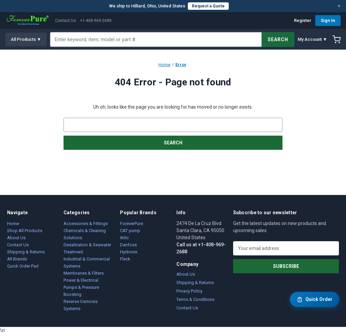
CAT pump (130, 230)
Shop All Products (24, 230)
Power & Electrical (81, 280)
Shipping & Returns (26, 251)
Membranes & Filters (84, 273)
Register (302, 20)
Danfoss (128, 244)
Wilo (124, 237)
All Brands (17, 258)
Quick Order (314, 300)
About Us (16, 237)
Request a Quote (208, 6)
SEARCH (278, 39)
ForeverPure (131, 223)
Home (13, 223)
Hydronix (128, 251)
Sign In (328, 20)
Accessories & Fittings (86, 223)
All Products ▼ (26, 39)
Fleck (125, 258)
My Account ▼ (312, 39)
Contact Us (65, 20)
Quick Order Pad (23, 266)
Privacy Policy (189, 291)
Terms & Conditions (195, 299)
